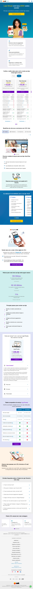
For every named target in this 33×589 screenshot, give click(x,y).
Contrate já (16, 444)
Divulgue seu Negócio (16, 550)
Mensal (13, 75)
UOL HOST (23, 574)
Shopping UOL (18, 252)
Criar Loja (8, 91)
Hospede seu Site (16, 542)
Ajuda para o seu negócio (17, 556)
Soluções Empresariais (16, 552)
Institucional (16, 540)
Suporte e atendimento (16, 560)
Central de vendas (16, 558)
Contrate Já (16, 359)
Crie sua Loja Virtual (16, 546)
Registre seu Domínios (16, 544)
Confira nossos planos (16, 221)
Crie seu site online (16, 548)
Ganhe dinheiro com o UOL (16, 554)
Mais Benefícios (8, 121)
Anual (19, 75)
